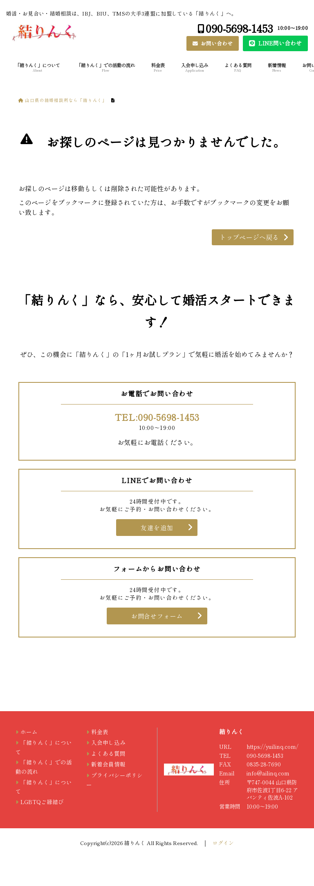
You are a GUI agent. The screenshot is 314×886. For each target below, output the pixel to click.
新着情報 (277, 67)
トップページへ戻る (249, 237)
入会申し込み (194, 67)
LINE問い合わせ (279, 43)
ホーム (29, 732)
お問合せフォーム (157, 616)
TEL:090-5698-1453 (157, 416)
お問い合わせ (216, 43)
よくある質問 (237, 67)
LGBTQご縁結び (42, 802)
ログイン (223, 843)
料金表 (158, 67)
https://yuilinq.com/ (272, 746)
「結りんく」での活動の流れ (105, 67)
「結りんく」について (37, 67)
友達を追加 (157, 527)
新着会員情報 (108, 764)
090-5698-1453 (239, 28)
